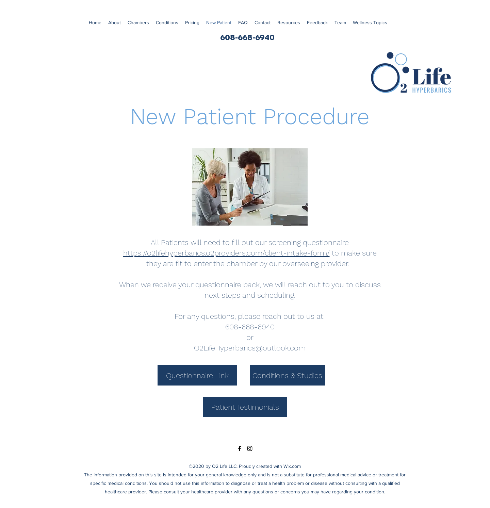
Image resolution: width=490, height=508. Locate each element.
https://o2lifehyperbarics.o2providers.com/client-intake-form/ (226, 253)
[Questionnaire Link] (197, 375)
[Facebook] (239, 448)
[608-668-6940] (247, 38)
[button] (370, 22)
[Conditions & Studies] (287, 375)
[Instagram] (249, 448)
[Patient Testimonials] (245, 407)
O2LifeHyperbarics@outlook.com (250, 348)
